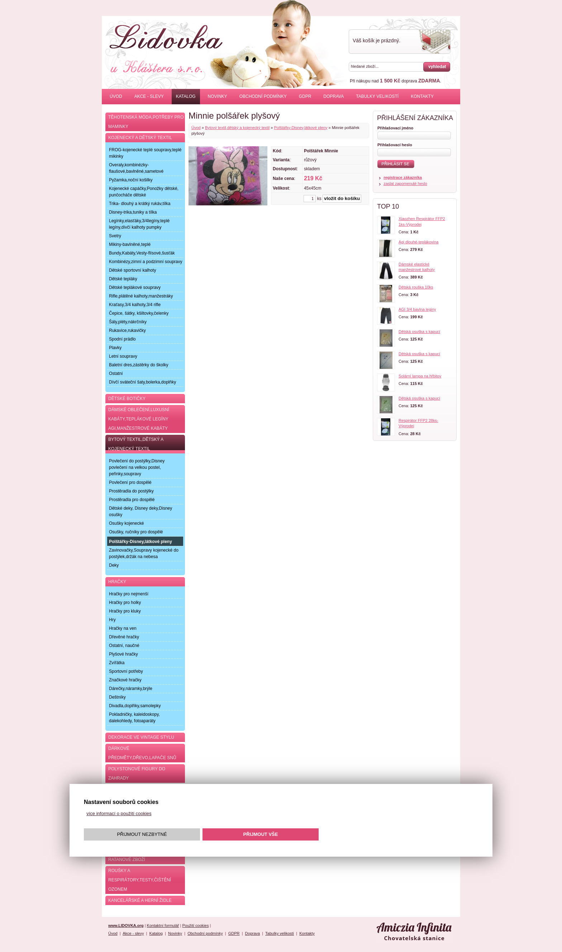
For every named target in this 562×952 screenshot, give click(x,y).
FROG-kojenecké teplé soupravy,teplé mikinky (145, 153)
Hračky (117, 581)
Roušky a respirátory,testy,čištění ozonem (139, 880)
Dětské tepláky (123, 278)
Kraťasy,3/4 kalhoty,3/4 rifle (135, 304)
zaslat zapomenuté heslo (405, 183)
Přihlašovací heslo (394, 145)
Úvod (116, 96)
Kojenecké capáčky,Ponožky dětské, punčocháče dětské (143, 191)
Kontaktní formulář (163, 925)
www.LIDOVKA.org (126, 925)
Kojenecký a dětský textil (140, 137)
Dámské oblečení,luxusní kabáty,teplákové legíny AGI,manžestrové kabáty (138, 419)
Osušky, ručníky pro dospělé (136, 531)
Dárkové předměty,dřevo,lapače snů (142, 753)
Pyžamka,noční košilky (130, 179)
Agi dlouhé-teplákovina (418, 242)
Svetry (115, 235)
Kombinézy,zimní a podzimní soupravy (145, 261)
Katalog (186, 96)
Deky (114, 565)
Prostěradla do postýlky (131, 491)
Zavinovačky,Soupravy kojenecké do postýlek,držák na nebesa (143, 553)
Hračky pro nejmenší (128, 593)
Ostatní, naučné (124, 645)
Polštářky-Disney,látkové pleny (301, 127)
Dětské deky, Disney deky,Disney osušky (140, 511)
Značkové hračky (125, 679)
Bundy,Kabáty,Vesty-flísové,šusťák (142, 253)
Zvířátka (116, 662)
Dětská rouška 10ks (416, 287)
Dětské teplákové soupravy (135, 287)
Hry (112, 619)
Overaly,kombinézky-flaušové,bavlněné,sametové (136, 168)
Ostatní (116, 373)
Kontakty (422, 96)
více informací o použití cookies (118, 813)
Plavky (115, 347)
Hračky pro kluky (125, 611)
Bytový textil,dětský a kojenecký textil (237, 127)
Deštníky (117, 697)
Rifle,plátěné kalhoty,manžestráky (141, 296)
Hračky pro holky (125, 602)
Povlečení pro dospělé (130, 482)
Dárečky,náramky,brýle (130, 688)
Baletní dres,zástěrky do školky (138, 364)
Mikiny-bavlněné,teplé (130, 244)
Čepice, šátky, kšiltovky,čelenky (138, 313)
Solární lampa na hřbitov (420, 376)
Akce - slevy (149, 96)
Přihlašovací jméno (395, 128)
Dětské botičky (127, 398)
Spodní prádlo (122, 339)
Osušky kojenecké (126, 523)
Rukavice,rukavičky (127, 330)
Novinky (217, 96)
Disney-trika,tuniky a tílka (133, 212)
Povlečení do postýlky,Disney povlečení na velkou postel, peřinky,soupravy (137, 467)
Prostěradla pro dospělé (131, 499)
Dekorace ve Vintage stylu (141, 737)
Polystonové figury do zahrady (136, 773)
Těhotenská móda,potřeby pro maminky (146, 122)
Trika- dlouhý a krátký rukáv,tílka (139, 203)
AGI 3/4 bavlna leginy (417, 309)
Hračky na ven (123, 628)
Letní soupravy (123, 356)
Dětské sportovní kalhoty (132, 270)
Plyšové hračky (123, 654)
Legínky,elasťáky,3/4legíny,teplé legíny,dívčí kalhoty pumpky (139, 224)
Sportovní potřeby (126, 671)
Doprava (333, 96)
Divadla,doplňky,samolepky (135, 705)
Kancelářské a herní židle (140, 900)
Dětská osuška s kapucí (419, 331)
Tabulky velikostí (377, 96)
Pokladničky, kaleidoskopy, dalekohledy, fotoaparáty (134, 717)
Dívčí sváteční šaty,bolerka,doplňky (142, 382)
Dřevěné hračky (124, 636)
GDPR (305, 96)
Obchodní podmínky (263, 96)
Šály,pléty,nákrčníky (128, 321)
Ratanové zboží (126, 859)
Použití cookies (195, 925)
